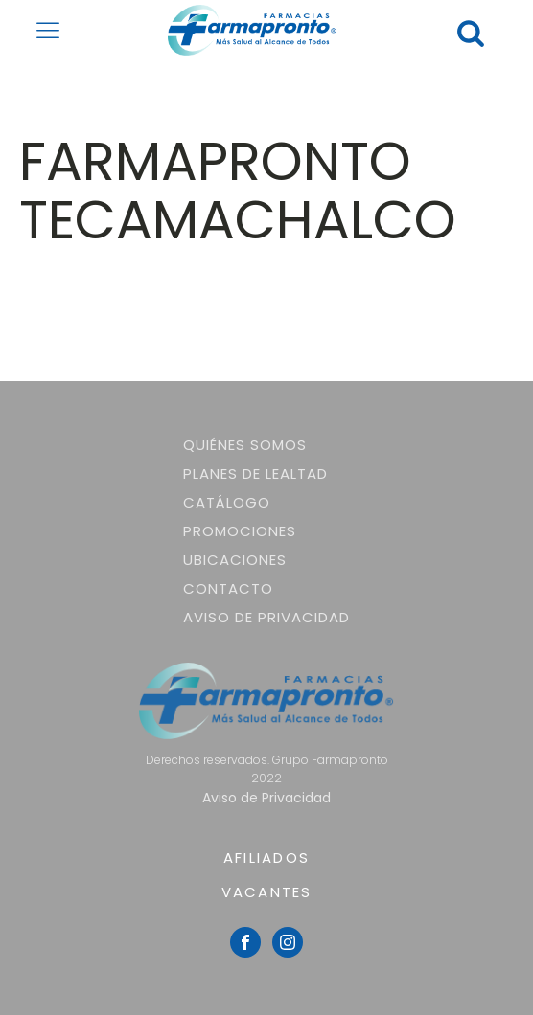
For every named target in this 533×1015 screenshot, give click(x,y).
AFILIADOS (266, 857)
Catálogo (226, 502)
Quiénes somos (245, 445)
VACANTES (267, 892)
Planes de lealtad (255, 473)
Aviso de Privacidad (266, 617)
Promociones (239, 531)
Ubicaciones (235, 560)
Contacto (228, 588)
